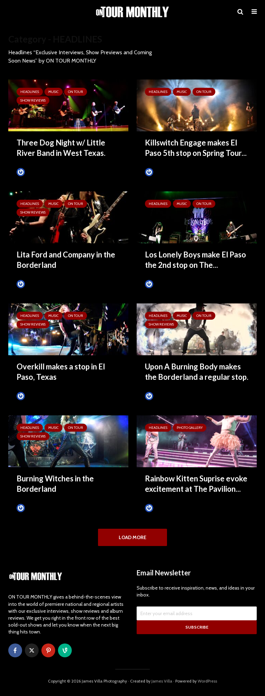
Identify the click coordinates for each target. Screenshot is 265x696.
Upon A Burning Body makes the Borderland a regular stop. (196, 372)
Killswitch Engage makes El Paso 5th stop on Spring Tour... (196, 148)
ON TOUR (75, 92)
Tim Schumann (36, 172)
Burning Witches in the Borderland (55, 483)
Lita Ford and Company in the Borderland (66, 260)
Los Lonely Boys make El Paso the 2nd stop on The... (195, 260)
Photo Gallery (190, 427)
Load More (132, 537)
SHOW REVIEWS (33, 100)
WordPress (207, 684)
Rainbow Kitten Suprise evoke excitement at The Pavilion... (196, 483)
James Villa (160, 507)
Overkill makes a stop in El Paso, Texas (61, 372)
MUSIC (53, 92)
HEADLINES (29, 92)
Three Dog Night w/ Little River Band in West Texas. (61, 148)
